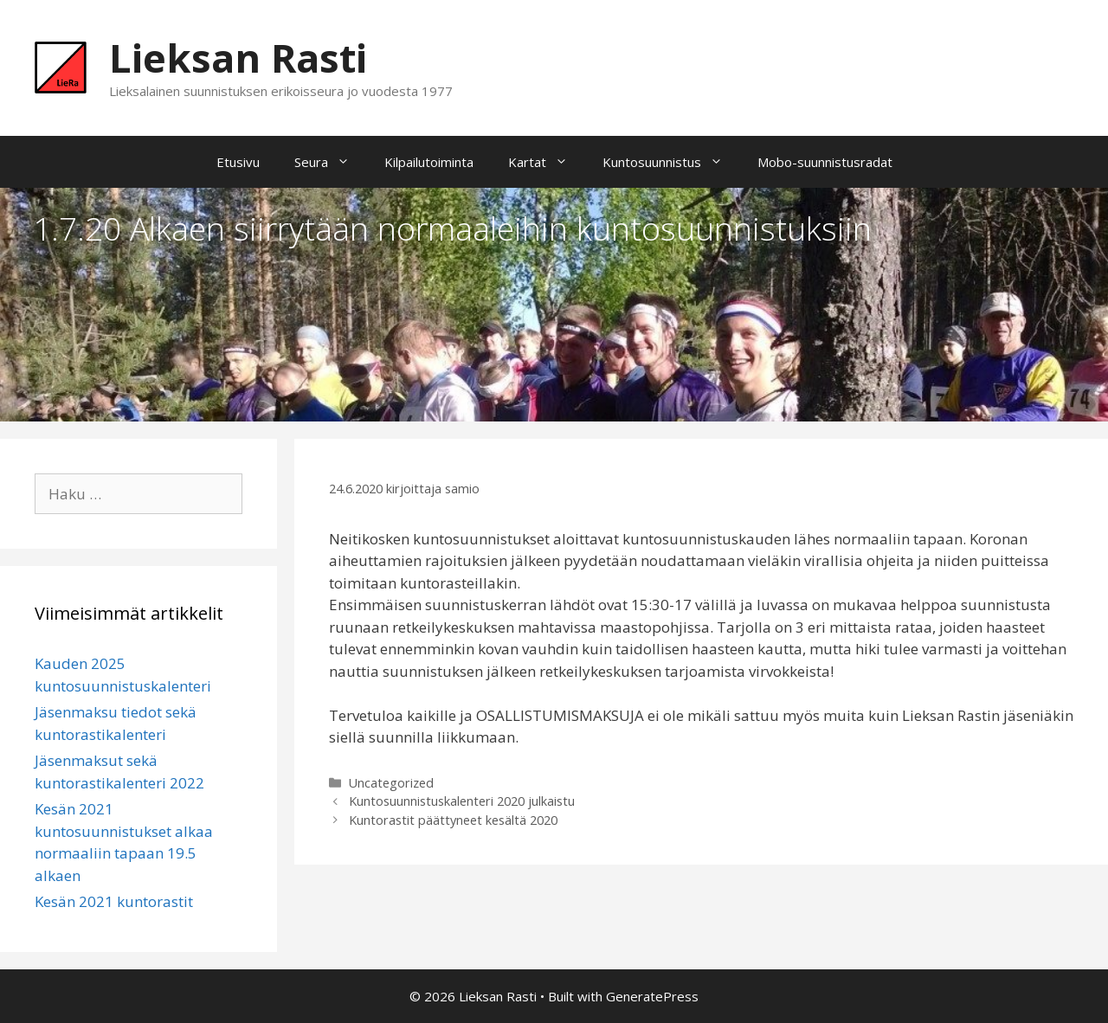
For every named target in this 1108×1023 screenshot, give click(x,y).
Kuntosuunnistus (671, 162)
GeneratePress (652, 996)
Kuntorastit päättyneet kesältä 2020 (453, 820)
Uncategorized (391, 783)
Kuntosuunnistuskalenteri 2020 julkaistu (462, 801)
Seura (330, 162)
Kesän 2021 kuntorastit (114, 901)
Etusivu (238, 161)
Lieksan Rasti (238, 57)
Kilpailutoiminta (428, 161)
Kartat (546, 162)
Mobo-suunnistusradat (824, 161)
